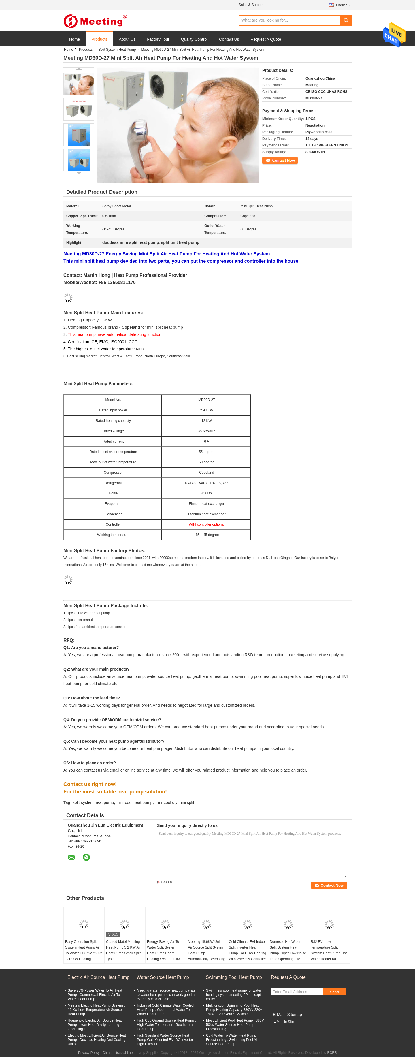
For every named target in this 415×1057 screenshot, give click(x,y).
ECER (332, 1053)
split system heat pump (93, 802)
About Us (127, 39)
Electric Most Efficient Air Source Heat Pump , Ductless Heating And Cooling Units (97, 1039)
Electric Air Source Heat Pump (98, 977)
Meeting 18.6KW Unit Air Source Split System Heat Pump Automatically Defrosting (206, 950)
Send (334, 992)
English (344, 5)
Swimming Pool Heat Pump (234, 977)
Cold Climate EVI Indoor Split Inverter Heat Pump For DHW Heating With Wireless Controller (247, 950)
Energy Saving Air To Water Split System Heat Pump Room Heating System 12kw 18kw (163, 953)
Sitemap (294, 1014)
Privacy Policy (89, 1053)
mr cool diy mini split (176, 802)
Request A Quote (266, 39)
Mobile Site (283, 1022)
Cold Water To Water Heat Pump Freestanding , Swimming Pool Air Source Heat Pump (232, 1039)
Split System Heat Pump (117, 50)
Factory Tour (158, 39)
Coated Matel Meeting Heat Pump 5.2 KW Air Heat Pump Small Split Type (123, 950)
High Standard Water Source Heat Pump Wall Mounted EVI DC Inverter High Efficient (165, 1039)
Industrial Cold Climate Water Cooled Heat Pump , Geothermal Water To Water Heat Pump (165, 1009)
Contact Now (272, 160)
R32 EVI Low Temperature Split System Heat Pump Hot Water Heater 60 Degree (329, 953)
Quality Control (194, 39)
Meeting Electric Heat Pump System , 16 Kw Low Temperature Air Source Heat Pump (96, 1009)
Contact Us (229, 39)
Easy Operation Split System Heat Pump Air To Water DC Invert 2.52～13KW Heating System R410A (83, 953)
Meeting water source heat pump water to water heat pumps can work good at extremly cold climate (167, 994)
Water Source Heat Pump (163, 977)
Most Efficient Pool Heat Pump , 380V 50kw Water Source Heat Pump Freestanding (235, 1024)
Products (99, 39)
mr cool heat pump (135, 802)
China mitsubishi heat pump (124, 1053)
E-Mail (278, 1014)
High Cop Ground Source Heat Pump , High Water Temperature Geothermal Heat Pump (166, 1024)
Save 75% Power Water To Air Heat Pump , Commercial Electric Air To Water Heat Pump (95, 994)
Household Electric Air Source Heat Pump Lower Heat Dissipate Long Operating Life (95, 1024)
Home (74, 39)
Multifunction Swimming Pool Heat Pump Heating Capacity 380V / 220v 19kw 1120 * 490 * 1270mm (234, 1009)
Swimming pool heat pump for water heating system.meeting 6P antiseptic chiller (234, 994)
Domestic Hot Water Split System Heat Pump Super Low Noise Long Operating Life (288, 950)
